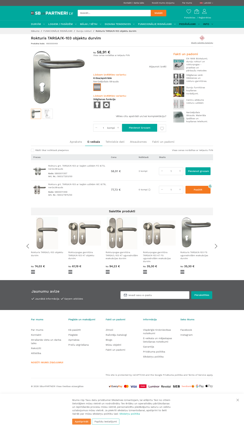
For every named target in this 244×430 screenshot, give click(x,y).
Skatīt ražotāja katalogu (202, 43)
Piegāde (73, 334)
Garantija (148, 346)
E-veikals (93, 141)
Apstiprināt (81, 421)
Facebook (186, 329)
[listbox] (129, 88)
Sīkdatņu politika (153, 356)
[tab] (75, 142)
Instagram (186, 334)
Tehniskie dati (115, 141)
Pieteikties (190, 17)
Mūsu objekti (113, 344)
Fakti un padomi (163, 141)
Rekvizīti (36, 348)
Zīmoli (109, 329)
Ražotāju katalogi (116, 334)
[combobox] (114, 13)
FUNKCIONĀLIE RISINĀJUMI (58, 31)
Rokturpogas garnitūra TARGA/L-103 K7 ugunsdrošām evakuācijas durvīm (122, 255)
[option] (97, 87)
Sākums (35, 31)
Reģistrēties (205, 17)
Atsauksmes (138, 141)
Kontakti (36, 334)
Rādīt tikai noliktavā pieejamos (52, 150)
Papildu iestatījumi (105, 421)
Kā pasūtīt (74, 329)
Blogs (109, 339)
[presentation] (28, 246)
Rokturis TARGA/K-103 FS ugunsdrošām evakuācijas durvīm (194, 255)
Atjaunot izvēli (157, 66)
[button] (48, 114)
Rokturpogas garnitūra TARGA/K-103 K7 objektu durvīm (81, 255)
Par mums (187, 3)
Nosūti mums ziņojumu (163, 3)
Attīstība (36, 353)
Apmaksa (73, 339)
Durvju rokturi (84, 31)
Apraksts (76, 141)
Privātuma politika (154, 351)
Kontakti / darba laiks (134, 3)
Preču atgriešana (78, 344)
